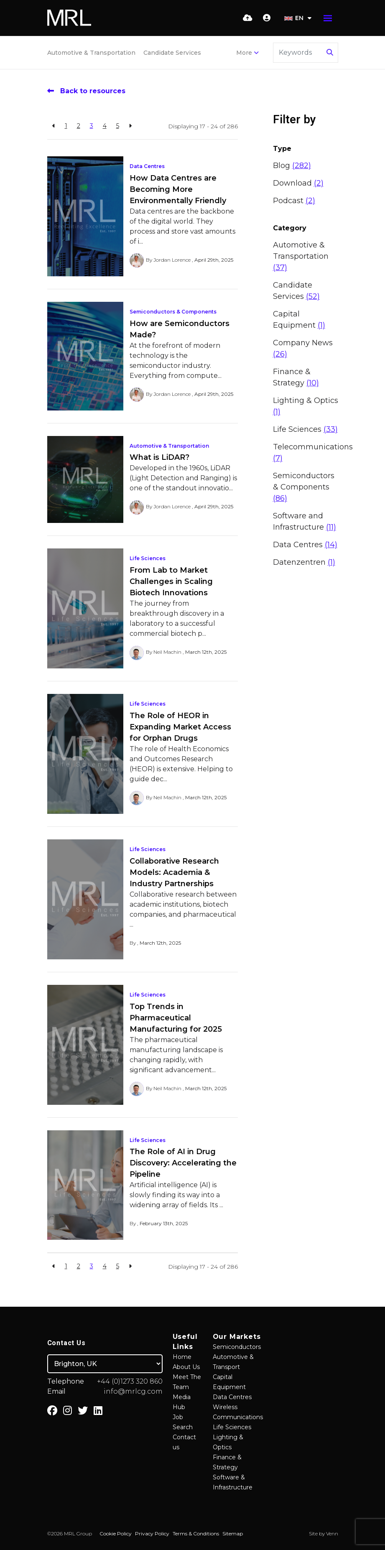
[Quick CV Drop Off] (247, 18)
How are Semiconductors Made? (179, 329)
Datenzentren (304, 562)
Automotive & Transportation (91, 52)
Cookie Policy (115, 1533)
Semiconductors (237, 1347)
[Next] (130, 126)
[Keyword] (298, 52)
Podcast (294, 200)
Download (298, 183)
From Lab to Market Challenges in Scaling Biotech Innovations (171, 581)
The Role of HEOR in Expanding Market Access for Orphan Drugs (180, 727)
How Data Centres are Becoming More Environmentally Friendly (178, 189)
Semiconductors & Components (173, 311)
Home (182, 1357)
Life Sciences (148, 558)
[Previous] (53, 126)
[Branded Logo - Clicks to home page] (69, 18)
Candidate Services (172, 52)
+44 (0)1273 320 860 (130, 1381)
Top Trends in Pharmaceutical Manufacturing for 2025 (176, 1018)
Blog (292, 165)
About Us (186, 1367)
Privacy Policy (152, 1533)
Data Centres (147, 166)
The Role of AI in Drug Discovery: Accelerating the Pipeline (183, 1163)
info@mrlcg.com (133, 1391)
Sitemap (232, 1533)
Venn (332, 1533)
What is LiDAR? (159, 457)
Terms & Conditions (196, 1533)
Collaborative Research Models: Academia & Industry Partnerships (174, 872)
